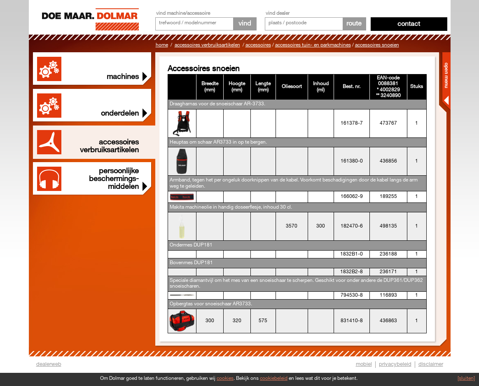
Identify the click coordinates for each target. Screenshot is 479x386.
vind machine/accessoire (183, 13)
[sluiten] (466, 378)
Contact (408, 24)
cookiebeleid (273, 378)
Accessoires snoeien (377, 45)
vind (244, 24)
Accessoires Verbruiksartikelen (207, 45)
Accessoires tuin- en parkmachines (313, 45)
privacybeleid (395, 364)
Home (162, 45)
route (354, 24)
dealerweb (48, 364)
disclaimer (430, 364)
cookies (225, 378)
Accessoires (258, 45)
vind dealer (278, 13)
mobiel (364, 364)
